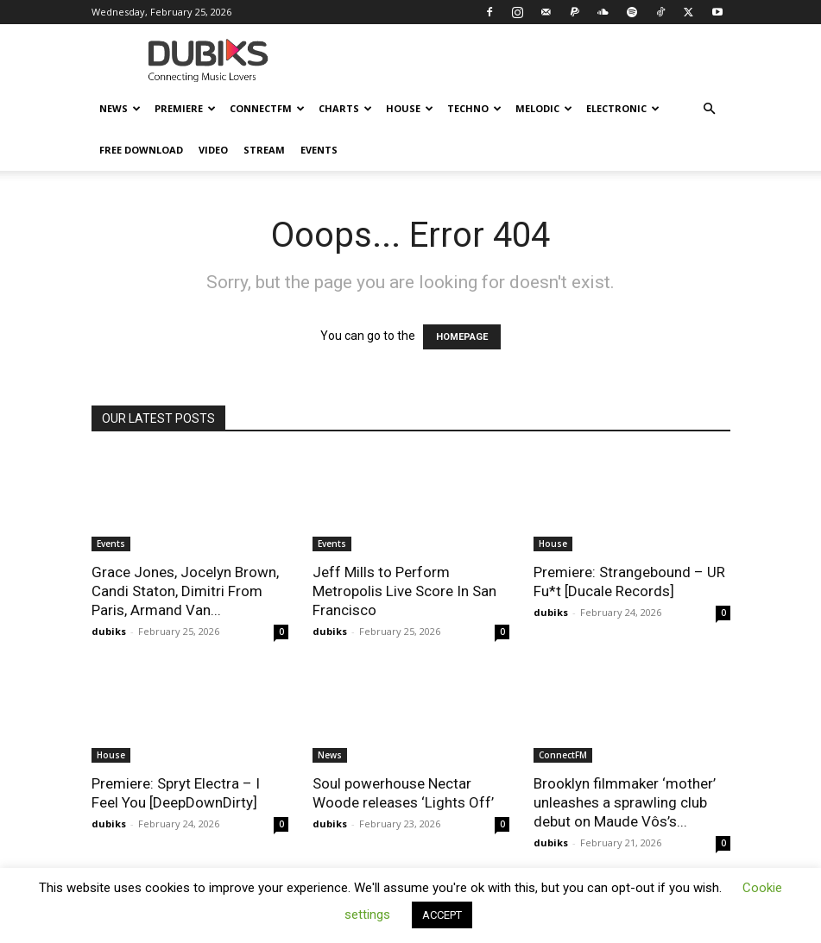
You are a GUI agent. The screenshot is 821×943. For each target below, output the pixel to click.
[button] (709, 109)
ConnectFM (267, 108)
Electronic (623, 108)
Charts (345, 108)
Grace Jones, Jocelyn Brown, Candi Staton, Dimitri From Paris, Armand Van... (185, 591)
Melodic (543, 108)
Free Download (141, 149)
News (120, 108)
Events (319, 149)
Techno (474, 108)
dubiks (109, 631)
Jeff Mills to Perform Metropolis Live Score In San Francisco (404, 591)
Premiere (185, 108)
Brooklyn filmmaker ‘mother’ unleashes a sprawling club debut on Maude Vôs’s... (625, 802)
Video (213, 149)
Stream (264, 149)
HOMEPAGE (462, 337)
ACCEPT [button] (442, 914)
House (409, 108)
